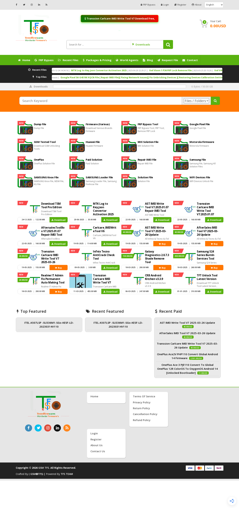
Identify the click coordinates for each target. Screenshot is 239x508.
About (196, 4)
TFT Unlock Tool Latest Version (207, 277)
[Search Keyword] (100, 101)
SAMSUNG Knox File (46, 177)
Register (180, 4)
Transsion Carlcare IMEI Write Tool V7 (102, 279)
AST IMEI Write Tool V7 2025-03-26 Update (155, 231)
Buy (162, 243)
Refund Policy (141, 420)
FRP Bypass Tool (148, 124)
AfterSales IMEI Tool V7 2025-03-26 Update (207, 231)
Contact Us (97, 451)
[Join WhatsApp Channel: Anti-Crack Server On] (119, 30)
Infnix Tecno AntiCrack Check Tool (104, 255)
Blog (148, 60)
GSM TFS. (44, 467)
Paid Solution (94, 159)
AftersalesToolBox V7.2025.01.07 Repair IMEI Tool (53, 231)
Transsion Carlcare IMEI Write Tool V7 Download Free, (119, 18)
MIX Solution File (148, 142)
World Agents (127, 60)
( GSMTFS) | (37, 474)
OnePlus (39, 159)
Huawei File (93, 142)
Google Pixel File (199, 124)
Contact (190, 60)
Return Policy (141, 408)
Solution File (145, 177)
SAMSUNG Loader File (99, 177)
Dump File (40, 124)
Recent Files (68, 60)
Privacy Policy (141, 402)
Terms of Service (144, 396)
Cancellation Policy (145, 414)
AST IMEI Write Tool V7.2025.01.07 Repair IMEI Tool (157, 207)
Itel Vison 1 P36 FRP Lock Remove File (210, 70)
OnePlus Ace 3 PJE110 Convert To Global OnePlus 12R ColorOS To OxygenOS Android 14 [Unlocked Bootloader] (187, 368)
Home (24, 60)
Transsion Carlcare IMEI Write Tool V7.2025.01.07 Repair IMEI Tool (207, 211)
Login (165, 4)
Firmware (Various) (98, 124)
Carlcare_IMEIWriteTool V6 (66, 77)
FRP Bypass (148, 4)
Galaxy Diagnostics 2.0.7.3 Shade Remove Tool (157, 257)
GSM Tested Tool (45, 142)
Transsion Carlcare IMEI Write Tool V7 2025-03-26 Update (50, 259)
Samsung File (197, 159)
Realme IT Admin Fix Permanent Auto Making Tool (53, 279)
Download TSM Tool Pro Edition (70, 70)
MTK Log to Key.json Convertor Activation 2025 (139, 70)
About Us (96, 445)
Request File (167, 60)
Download (58, 220)
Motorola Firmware (201, 142)
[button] (168, 44)
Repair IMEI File (147, 159)
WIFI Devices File (199, 177)
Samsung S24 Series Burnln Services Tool (205, 255)
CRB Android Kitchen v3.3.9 (154, 277)
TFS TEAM (67, 474)
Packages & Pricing (97, 60)
